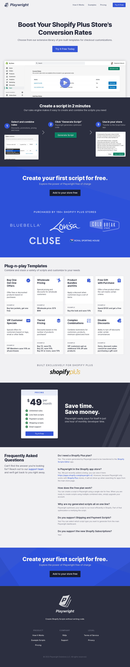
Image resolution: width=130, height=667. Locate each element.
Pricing (103, 5)
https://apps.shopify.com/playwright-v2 (75, 475)
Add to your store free (65, 192)
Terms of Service (91, 635)
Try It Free (119, 5)
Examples (92, 5)
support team (36, 469)
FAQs (64, 635)
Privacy (91, 640)
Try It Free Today (65, 48)
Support (64, 640)
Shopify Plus (72, 478)
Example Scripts (38, 640)
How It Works (78, 5)
